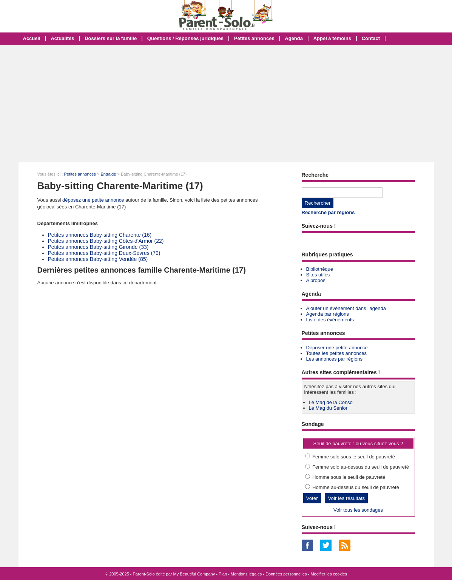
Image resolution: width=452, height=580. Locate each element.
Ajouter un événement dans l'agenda (346, 308)
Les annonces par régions (334, 359)
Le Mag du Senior (328, 408)
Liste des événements (330, 319)
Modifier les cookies (328, 574)
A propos (316, 280)
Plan (223, 574)
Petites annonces (254, 38)
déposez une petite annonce (93, 200)
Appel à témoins (332, 38)
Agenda (294, 38)
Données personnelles (286, 574)
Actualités (62, 38)
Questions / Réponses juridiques (185, 38)
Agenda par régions (327, 314)
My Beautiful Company (194, 574)
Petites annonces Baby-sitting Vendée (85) (98, 259)
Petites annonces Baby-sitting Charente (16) (100, 235)
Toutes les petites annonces (336, 353)
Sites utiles (318, 275)
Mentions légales (246, 574)
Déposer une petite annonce (337, 347)
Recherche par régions (328, 212)
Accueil (31, 38)
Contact (371, 38)
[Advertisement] (226, 104)
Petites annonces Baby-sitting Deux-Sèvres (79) (104, 253)
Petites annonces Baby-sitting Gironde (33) (98, 247)
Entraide (108, 174)
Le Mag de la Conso (331, 402)
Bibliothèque (319, 269)
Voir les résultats (346, 498)
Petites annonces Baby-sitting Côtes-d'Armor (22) (106, 241)
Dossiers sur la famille (111, 38)
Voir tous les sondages (358, 510)
